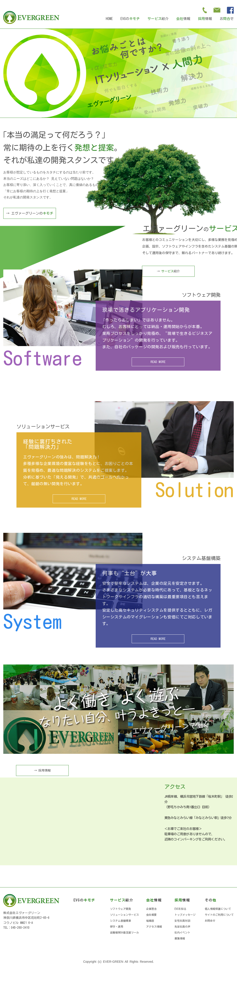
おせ (227, 18)
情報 (183, 18)
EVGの (130, 18)
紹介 (158, 18)
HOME (109, 18)
